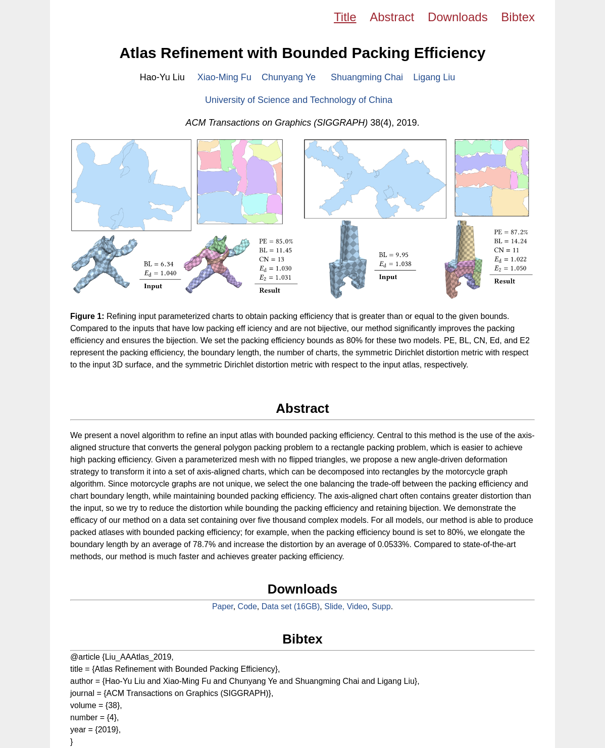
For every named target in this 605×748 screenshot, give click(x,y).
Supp (381, 606)
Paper (222, 606)
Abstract (392, 17)
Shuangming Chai (367, 77)
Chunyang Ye (289, 77)
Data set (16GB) (291, 606)
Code (247, 606)
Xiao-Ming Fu (224, 77)
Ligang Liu (434, 77)
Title (345, 17)
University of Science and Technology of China (298, 100)
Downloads (458, 17)
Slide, (335, 606)
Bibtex (518, 17)
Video (357, 606)
